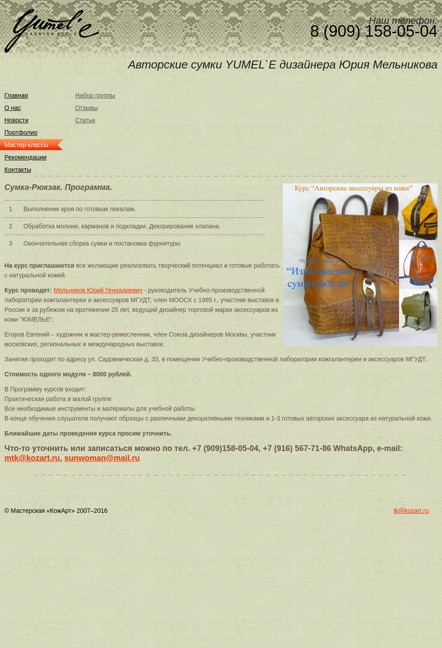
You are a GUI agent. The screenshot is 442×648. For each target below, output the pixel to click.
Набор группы (95, 95)
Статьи (85, 120)
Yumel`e (51, 31)
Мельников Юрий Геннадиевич (97, 290)
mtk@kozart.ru (32, 458)
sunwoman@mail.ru (102, 458)
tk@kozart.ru (411, 510)
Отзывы (86, 107)
